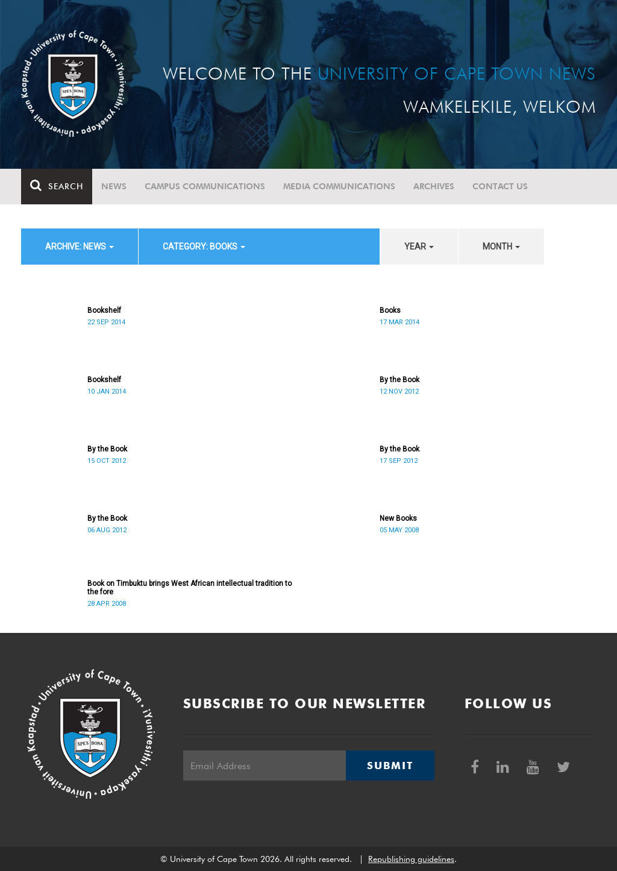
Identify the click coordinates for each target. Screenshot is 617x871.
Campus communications (205, 186)
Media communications (339, 186)
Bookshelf (104, 310)
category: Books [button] (204, 246)
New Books (398, 518)
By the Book (399, 380)
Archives (433, 186)
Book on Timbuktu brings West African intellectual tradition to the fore (189, 587)
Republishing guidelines (411, 859)
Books (390, 310)
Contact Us (500, 186)
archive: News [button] (79, 246)
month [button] (501, 246)
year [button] (419, 246)
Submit (390, 765)
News (114, 186)
